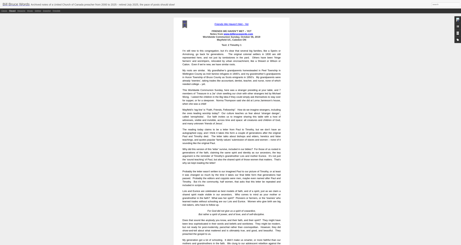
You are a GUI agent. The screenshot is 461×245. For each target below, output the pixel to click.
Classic (4, 11)
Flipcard (12, 11)
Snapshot (47, 11)
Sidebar (38, 11)
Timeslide (56, 11)
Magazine (21, 11)
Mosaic (30, 11)
